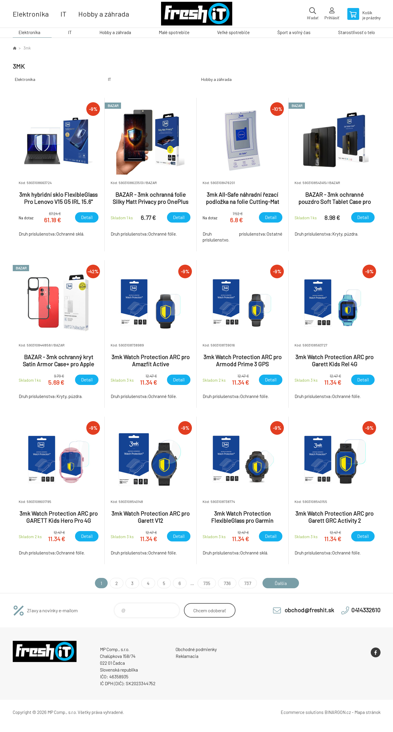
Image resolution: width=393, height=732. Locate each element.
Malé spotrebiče (174, 32)
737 (247, 583)
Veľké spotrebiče (233, 32)
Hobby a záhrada (103, 13)
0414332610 (366, 609)
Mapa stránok (367, 712)
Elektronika (31, 13)
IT (63, 13)
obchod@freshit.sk (309, 609)
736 (227, 583)
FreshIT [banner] (196, 14)
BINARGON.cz (337, 712)
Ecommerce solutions (302, 712)
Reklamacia (187, 656)
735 (206, 583)
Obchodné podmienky (196, 649)
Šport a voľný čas (294, 32)
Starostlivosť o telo (356, 32)
